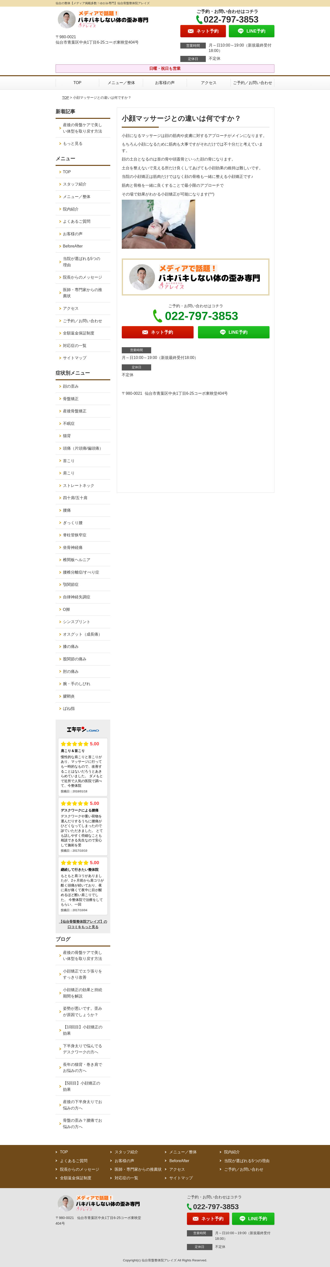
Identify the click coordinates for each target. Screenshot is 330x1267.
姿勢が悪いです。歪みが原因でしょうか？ (82, 1011)
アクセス (209, 83)
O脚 (66, 609)
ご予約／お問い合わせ (252, 83)
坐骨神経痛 (73, 547)
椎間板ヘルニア (76, 560)
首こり (69, 461)
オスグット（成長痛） (82, 634)
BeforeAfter (73, 246)
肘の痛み (71, 671)
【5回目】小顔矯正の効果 (81, 1086)
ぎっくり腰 (73, 523)
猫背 (67, 436)
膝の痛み (71, 646)
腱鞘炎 (69, 696)
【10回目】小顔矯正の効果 (83, 1030)
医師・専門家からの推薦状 (82, 293)
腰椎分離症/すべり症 (81, 572)
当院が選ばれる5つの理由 (81, 262)
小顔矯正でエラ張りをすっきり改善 (82, 974)
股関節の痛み (74, 659)
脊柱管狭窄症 (74, 535)
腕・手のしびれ (76, 684)
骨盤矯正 (71, 399)
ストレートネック (78, 485)
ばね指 (69, 708)
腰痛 (67, 510)
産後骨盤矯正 (74, 411)
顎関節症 (71, 584)
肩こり (69, 473)
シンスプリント (76, 622)
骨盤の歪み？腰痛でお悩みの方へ (82, 1123)
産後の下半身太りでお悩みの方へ (82, 1105)
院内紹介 (71, 209)
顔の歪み (71, 386)
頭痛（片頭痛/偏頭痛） (83, 448)
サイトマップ (74, 358)
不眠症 (69, 423)
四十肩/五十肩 (75, 498)
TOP (77, 83)
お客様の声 (165, 83)
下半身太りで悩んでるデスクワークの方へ (82, 1049)
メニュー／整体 (121, 83)
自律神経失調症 (76, 597)
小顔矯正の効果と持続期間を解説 (82, 993)
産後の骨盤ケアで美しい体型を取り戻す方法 (82, 128)
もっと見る (73, 143)
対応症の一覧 (74, 346)
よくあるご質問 (76, 221)
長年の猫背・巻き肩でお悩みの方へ (82, 1067)
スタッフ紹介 (74, 184)
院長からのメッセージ (82, 277)
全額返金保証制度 (78, 333)
